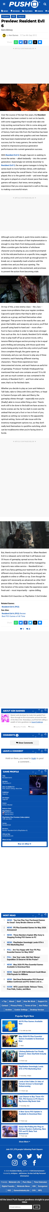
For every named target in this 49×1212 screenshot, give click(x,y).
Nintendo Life (14, 1182)
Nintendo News (23, 1186)
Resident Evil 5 (8, 165)
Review (14, 613)
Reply (31, 727)
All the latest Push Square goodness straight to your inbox (24, 1200)
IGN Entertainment (37, 1171)
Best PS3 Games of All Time (13, 616)
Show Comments (24, 743)
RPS (40, 1190)
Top (4, 1001)
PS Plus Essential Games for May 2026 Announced (26, 928)
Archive (8, 1010)
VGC (9, 1190)
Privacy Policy (16, 1005)
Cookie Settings (21, 1010)
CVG (34, 1190)
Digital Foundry (8, 1186)
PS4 (3, 788)
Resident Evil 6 (12, 155)
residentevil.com (7, 836)
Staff (19, 1001)
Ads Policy (43, 1005)
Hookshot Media (16, 1171)
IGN (34, 1186)
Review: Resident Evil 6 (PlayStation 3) (14, 830)
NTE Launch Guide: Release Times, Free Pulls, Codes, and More (25, 988)
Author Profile (20, 727)
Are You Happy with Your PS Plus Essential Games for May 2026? (23, 951)
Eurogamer (42, 1186)
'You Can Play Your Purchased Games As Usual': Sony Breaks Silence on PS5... (26, 921)
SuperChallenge (37, 722)
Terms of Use (30, 1005)
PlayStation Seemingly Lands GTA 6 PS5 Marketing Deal (25, 943)
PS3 (13, 16)
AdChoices (22, 1173)
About (11, 1001)
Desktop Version (37, 1010)
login (33, 758)
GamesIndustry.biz (21, 1190)
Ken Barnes (13, 35)
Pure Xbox (27, 1182)
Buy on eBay (24, 844)
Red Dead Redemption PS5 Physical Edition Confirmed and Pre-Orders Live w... (25, 980)
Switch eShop (10, 788)
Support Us (42, 1001)
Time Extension (40, 1182)
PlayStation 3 (6, 783)
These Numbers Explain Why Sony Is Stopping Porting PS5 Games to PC (25, 936)
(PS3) (10, 607)
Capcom (21, 16)
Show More (24, 1142)
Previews (5, 16)
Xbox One (19, 788)
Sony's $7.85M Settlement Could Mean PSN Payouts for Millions (26, 973)
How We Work (29, 1001)
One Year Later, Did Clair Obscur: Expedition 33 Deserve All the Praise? (23, 958)
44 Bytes (14, 1173)
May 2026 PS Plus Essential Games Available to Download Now (25, 966)
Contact (5, 1005)
